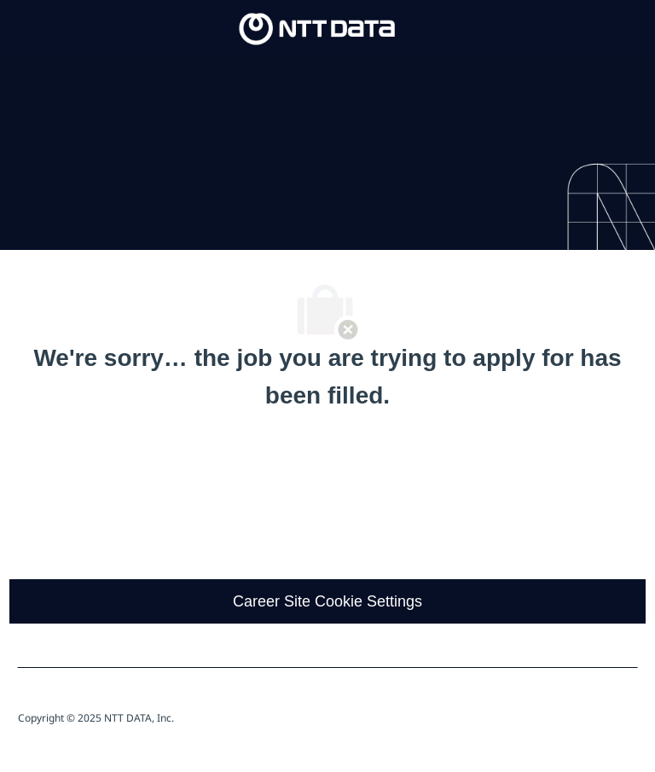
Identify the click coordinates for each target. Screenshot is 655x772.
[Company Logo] (317, 28)
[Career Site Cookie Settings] (327, 601)
